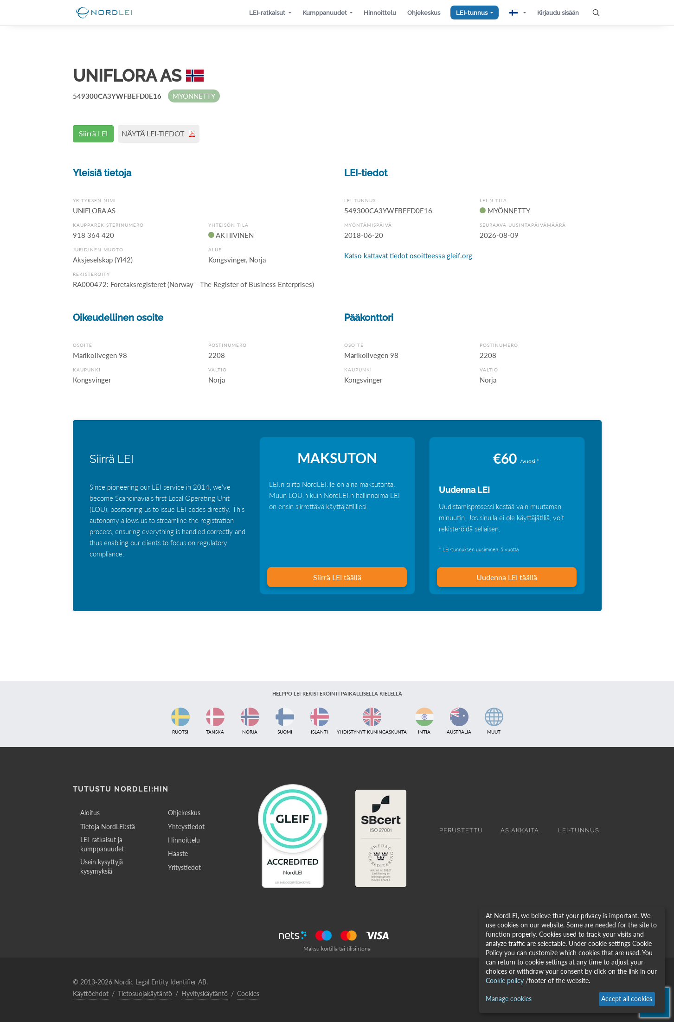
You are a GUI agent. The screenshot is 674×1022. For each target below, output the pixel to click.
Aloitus (90, 813)
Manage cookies (509, 999)
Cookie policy (505, 980)
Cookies (248, 993)
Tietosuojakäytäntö (145, 993)
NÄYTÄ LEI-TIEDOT (159, 133)
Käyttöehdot (91, 993)
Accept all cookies (626, 999)
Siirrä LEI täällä (337, 577)
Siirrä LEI (93, 133)
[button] (270, 13)
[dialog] (572, 960)
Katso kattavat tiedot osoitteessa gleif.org (408, 255)
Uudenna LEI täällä (506, 577)
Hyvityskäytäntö (204, 993)
